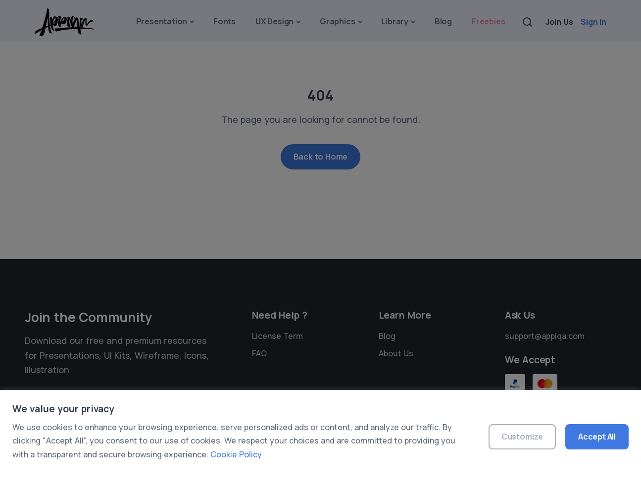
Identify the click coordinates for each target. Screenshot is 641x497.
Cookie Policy (236, 454)
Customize (522, 436)
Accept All (597, 436)
